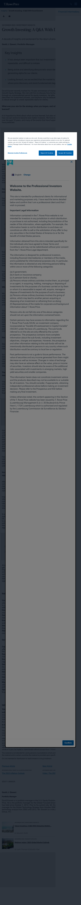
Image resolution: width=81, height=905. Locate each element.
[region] (40, 146)
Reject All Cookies (47, 153)
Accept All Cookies (65, 153)
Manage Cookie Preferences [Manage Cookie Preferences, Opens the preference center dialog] (17, 153)
